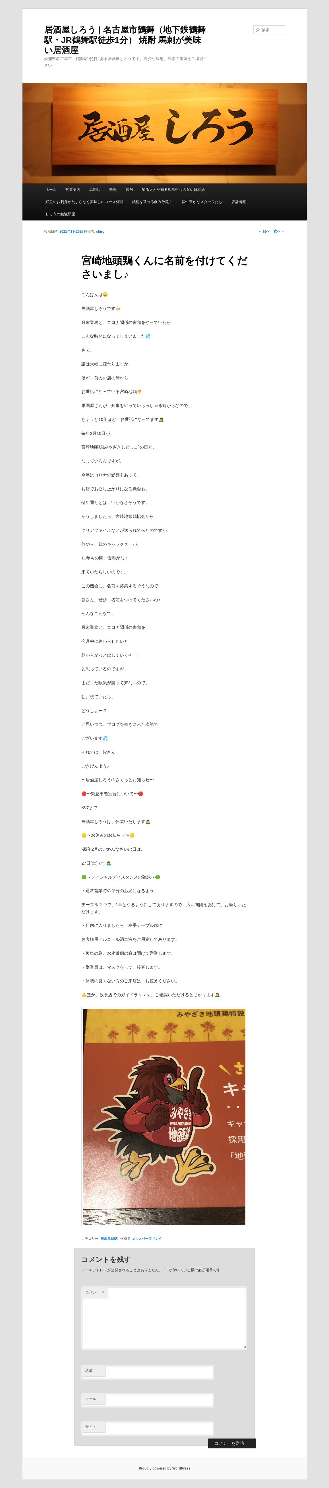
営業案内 (72, 189)
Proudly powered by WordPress (164, 1468)
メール (90, 1399)
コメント (95, 1292)
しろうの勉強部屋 (60, 214)
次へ (279, 231)
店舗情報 (238, 202)
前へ (264, 231)
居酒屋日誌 (108, 1239)
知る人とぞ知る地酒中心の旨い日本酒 (173, 189)
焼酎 (129, 189)
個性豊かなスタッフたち (202, 202)
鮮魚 (113, 189)
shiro (100, 231)
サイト (90, 1427)
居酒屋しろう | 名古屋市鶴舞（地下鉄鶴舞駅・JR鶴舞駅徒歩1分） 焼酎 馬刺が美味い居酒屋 (125, 40)
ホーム (51, 189)
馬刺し (94, 189)
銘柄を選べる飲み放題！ (152, 202)
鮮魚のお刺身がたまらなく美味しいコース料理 (84, 202)
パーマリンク (152, 1239)
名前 (89, 1371)
